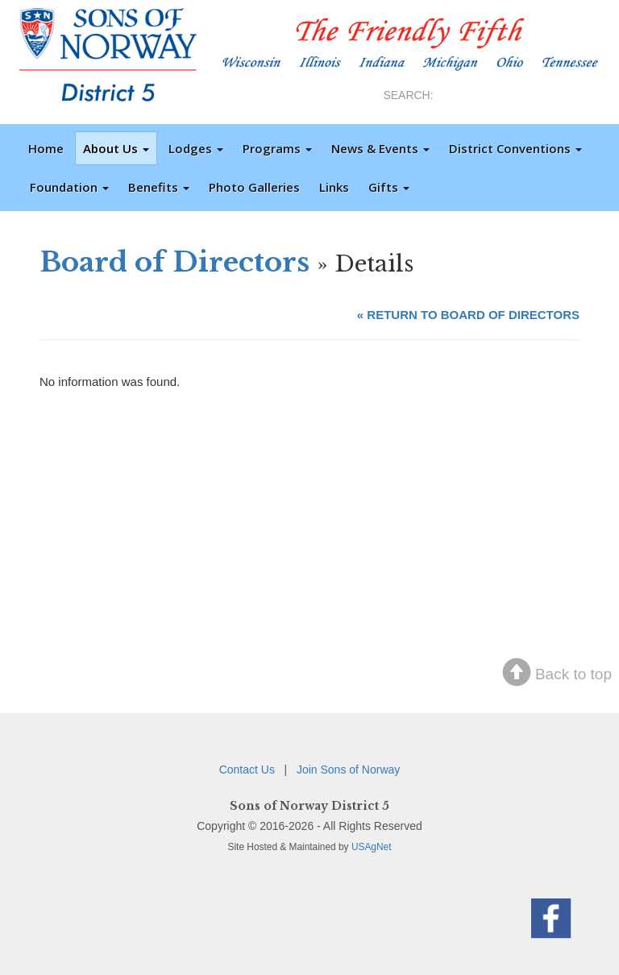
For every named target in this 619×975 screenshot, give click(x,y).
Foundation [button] (69, 187)
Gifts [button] (388, 187)
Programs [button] (277, 148)
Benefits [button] (158, 187)
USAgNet (371, 847)
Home (46, 148)
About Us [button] (116, 148)
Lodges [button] (195, 148)
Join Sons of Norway (348, 769)
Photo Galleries (254, 187)
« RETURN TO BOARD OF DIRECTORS (468, 315)
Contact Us (247, 769)
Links (334, 187)
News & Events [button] (380, 148)
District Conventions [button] (515, 148)
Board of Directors (174, 262)
